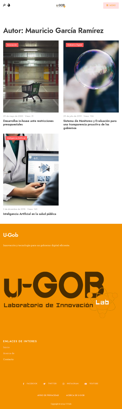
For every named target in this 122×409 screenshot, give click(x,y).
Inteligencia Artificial (16, 138)
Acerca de (8, 353)
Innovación (12, 44)
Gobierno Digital (74, 44)
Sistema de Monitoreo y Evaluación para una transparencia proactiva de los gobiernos (90, 124)
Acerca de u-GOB (75, 395)
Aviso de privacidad (48, 395)
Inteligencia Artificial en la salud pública (29, 214)
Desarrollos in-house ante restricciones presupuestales (28, 123)
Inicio (6, 347)
